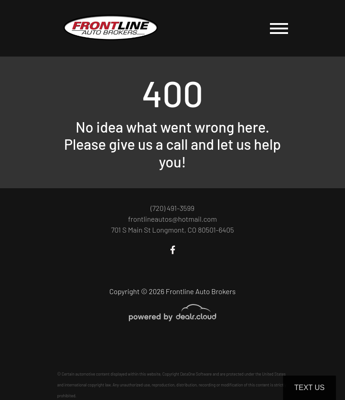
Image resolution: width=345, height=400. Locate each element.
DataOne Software (196, 373)
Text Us (309, 387)
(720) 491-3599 (172, 208)
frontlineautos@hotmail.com (172, 218)
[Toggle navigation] (279, 28)
